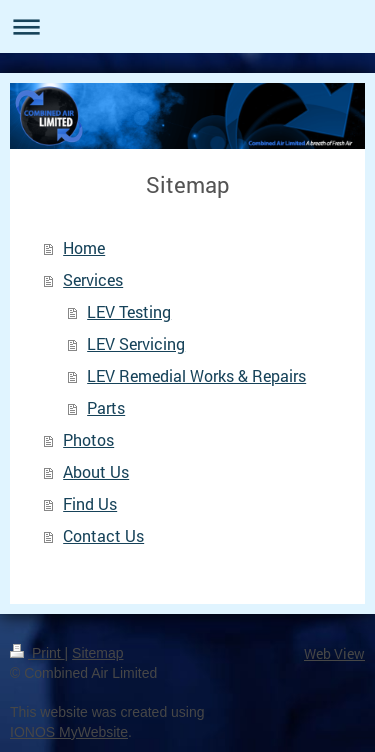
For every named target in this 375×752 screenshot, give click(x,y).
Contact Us (103, 535)
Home (84, 247)
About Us (96, 471)
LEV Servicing (136, 343)
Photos (88, 439)
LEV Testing (129, 311)
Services (93, 279)
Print (37, 653)
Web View (334, 653)
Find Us (90, 503)
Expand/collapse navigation (187, 26)
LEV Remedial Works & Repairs (196, 375)
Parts (106, 407)
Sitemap (97, 653)
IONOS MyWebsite (69, 732)
